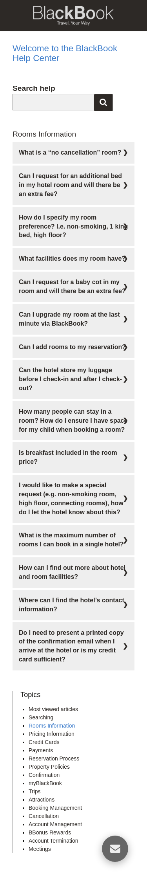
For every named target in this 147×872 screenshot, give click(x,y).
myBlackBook (45, 783)
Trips (35, 791)
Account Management (55, 824)
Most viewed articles (53, 709)
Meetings (40, 849)
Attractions (41, 799)
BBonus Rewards (50, 832)
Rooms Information (52, 725)
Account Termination (53, 841)
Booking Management (55, 808)
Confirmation (44, 775)
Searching (41, 717)
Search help (34, 88)
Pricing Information (51, 734)
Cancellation (44, 816)
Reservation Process (54, 758)
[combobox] (53, 102)
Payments (41, 750)
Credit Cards (44, 742)
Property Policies (49, 767)
